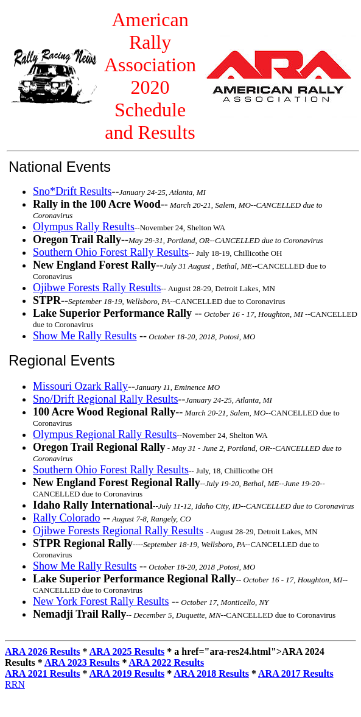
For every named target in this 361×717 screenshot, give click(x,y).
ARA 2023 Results (82, 662)
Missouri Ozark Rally (80, 386)
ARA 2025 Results (127, 651)
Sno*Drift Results (72, 191)
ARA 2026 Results (42, 651)
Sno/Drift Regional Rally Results (105, 399)
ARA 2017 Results (296, 673)
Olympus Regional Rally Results (105, 434)
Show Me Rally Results (85, 336)
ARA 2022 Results (167, 662)
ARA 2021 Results (42, 673)
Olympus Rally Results (84, 227)
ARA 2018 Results (211, 673)
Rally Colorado (66, 518)
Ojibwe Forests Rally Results (97, 287)
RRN (15, 684)
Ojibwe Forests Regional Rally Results (118, 531)
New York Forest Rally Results (101, 601)
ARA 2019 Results (127, 673)
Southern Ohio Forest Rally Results (111, 252)
